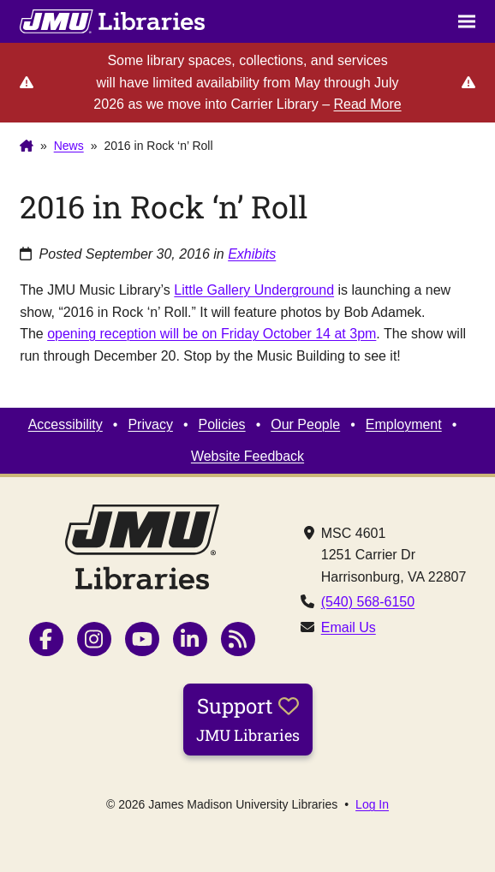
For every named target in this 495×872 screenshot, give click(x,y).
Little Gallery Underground (254, 290)
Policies (221, 424)
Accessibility (65, 424)
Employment (404, 424)
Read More (367, 104)
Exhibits (252, 254)
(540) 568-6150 (367, 601)
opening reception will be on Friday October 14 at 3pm (211, 333)
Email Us (348, 627)
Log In (372, 804)
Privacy (150, 424)
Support (248, 718)
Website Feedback (247, 456)
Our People (305, 424)
